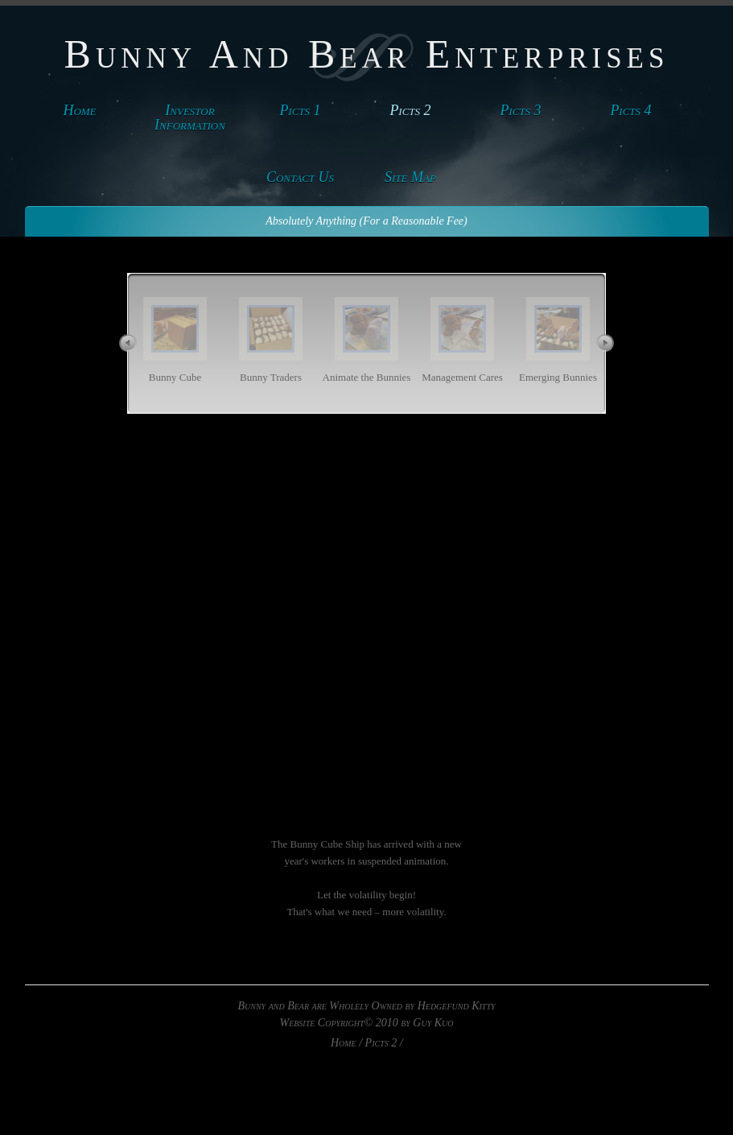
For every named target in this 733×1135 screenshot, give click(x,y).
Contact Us (300, 177)
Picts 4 (630, 110)
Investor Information (189, 117)
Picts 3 (520, 110)
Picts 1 (299, 110)
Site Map (410, 177)
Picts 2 (409, 110)
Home (79, 110)
